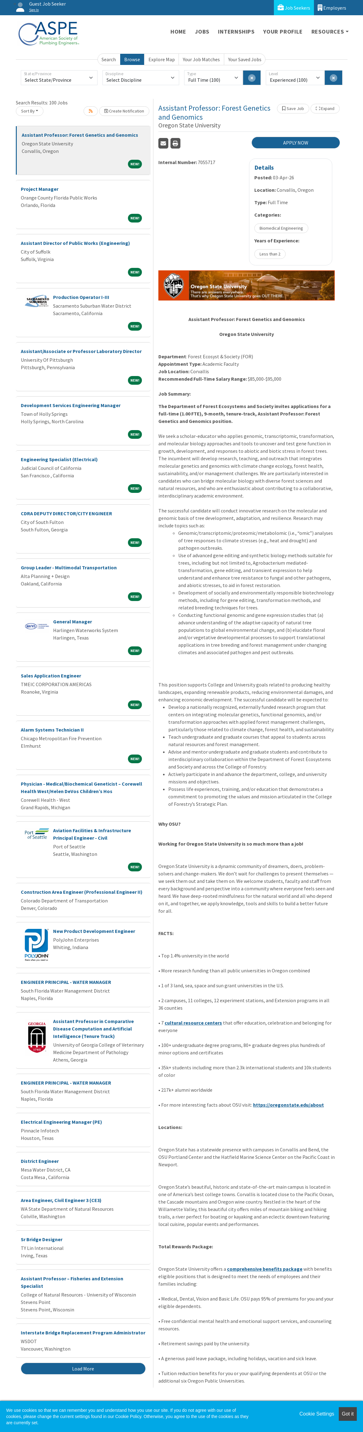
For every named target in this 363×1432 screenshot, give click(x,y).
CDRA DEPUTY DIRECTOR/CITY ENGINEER (66, 513)
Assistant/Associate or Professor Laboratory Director (81, 351)
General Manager (72, 621)
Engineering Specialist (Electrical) (59, 459)
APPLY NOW (295, 143)
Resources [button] (327, 31)
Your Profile (283, 31)
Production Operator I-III (81, 297)
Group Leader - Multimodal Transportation (69, 567)
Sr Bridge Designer (41, 1239)
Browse (132, 59)
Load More (83, 1368)
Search (109, 59)
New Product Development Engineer (94, 931)
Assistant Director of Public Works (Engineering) (75, 243)
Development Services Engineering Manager (70, 405)
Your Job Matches (201, 59)
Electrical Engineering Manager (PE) (61, 1122)
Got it (348, 1413)
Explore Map (161, 59)
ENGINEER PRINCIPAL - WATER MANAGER (66, 982)
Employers (332, 7)
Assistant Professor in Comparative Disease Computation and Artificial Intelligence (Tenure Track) (93, 1028)
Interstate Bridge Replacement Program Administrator (83, 1332)
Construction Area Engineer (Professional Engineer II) (82, 892)
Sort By (28, 111)
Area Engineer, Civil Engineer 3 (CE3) (61, 1200)
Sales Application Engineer (51, 675)
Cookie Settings (316, 1413)
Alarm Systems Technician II (52, 730)
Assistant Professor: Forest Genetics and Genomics (80, 135)
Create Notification (124, 111)
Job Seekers (294, 7)
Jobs (202, 31)
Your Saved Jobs (244, 59)
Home (178, 31)
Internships (236, 31)
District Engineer (40, 1161)
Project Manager (39, 189)
